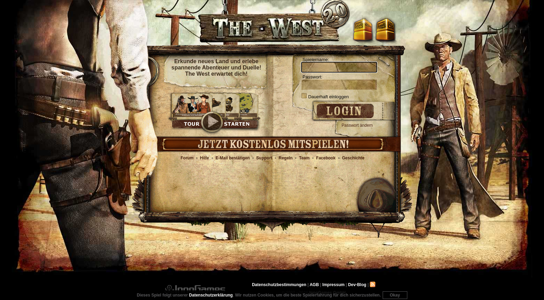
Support (264, 158)
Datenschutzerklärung (211, 295)
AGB (314, 284)
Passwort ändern (357, 125)
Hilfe (204, 158)
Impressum (333, 284)
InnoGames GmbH (194, 289)
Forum (187, 158)
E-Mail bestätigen (232, 158)
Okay (395, 295)
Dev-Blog (357, 284)
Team (304, 158)
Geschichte (353, 158)
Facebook (325, 158)
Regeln (285, 158)
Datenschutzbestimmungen (279, 284)
